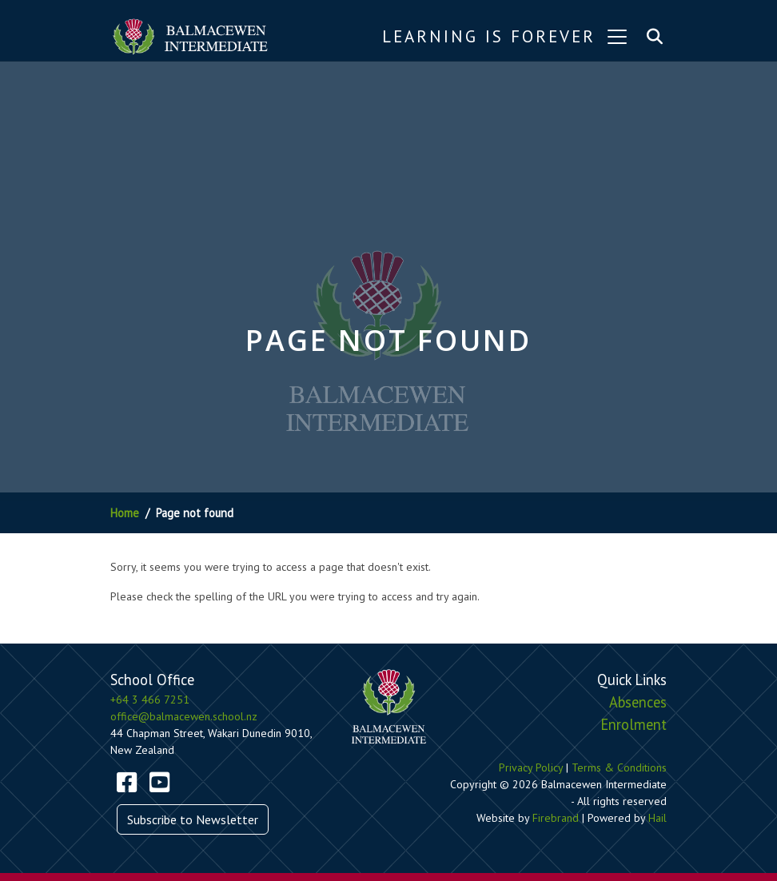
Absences (638, 702)
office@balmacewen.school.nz (183, 716)
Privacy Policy (531, 767)
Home (124, 512)
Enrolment (633, 724)
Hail (657, 818)
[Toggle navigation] (617, 37)
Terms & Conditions (619, 767)
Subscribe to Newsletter (192, 819)
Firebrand (555, 818)
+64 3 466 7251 (149, 699)
